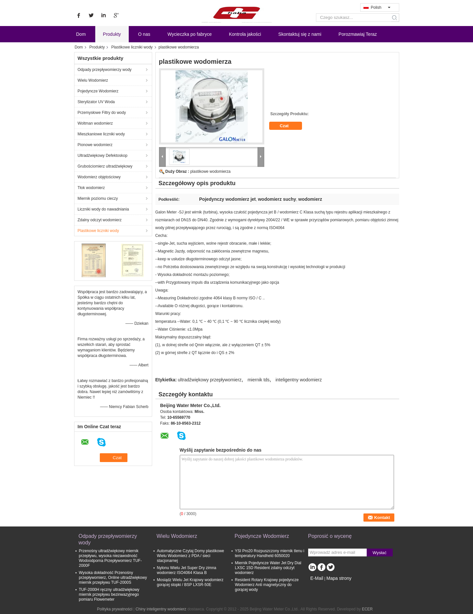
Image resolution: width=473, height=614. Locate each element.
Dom (81, 34)
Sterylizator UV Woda (96, 102)
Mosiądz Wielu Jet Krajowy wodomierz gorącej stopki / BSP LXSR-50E (190, 582)
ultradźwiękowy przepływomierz (210, 379)
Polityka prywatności (115, 609)
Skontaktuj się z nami (299, 34)
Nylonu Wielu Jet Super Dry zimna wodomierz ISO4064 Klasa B (187, 570)
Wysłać (380, 552)
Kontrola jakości (245, 34)
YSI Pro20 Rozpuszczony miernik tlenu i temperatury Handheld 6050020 (269, 553)
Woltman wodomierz (95, 123)
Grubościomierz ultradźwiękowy (105, 166)
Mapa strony (338, 578)
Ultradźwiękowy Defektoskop (102, 155)
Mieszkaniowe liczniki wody (101, 134)
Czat (289, 126)
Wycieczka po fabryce (189, 34)
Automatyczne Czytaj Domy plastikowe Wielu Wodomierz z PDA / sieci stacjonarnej (190, 556)
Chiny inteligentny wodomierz (161, 609)
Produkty (112, 34)
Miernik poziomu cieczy (98, 198)
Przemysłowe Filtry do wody (102, 112)
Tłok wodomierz (91, 187)
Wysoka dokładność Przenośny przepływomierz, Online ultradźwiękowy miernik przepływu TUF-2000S (113, 577)
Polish (380, 7)
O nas (144, 34)
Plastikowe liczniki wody (131, 47)
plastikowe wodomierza (210, 171)
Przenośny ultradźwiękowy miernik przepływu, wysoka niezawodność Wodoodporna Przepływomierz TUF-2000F (110, 558)
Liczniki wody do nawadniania (103, 209)
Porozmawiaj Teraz (357, 34)
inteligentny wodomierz (298, 379)
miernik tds (258, 379)
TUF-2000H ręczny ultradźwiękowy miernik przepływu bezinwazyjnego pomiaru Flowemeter (109, 594)
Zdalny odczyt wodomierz (100, 220)
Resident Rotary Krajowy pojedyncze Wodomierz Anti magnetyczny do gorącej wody (267, 585)
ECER (367, 609)
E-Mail (316, 578)
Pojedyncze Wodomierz (98, 91)
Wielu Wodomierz (93, 80)
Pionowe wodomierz (95, 145)
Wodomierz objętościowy (99, 177)
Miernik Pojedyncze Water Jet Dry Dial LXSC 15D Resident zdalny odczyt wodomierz (268, 568)
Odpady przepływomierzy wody (105, 69)
